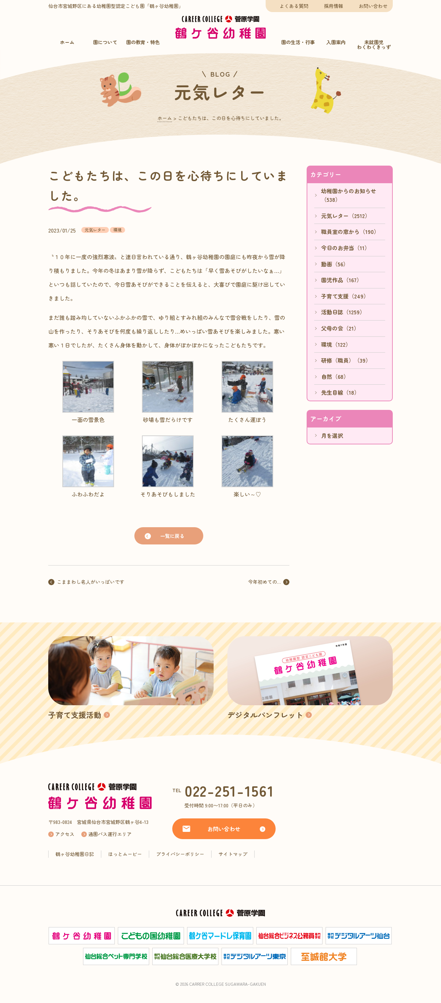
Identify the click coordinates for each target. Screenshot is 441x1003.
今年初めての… (264, 581)
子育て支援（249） (345, 296)
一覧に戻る (172, 535)
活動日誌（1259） (343, 312)
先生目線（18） (340, 392)
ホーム (67, 42)
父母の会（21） (340, 328)
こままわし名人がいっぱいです (90, 581)
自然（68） (335, 376)
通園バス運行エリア (110, 833)
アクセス (64, 833)
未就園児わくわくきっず (374, 44)
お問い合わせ (373, 5)
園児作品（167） (341, 280)
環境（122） (336, 344)
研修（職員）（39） (346, 360)
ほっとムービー (125, 853)
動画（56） (335, 264)
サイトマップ (232, 853)
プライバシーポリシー (180, 853)
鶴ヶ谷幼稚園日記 (74, 853)
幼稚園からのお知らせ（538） (348, 195)
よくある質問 (293, 5)
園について (105, 42)
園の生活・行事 (298, 42)
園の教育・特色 (143, 42)
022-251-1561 (229, 790)
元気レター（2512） (345, 216)
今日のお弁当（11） (345, 248)
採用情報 (333, 5)
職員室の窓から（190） (350, 231)
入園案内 (336, 42)
